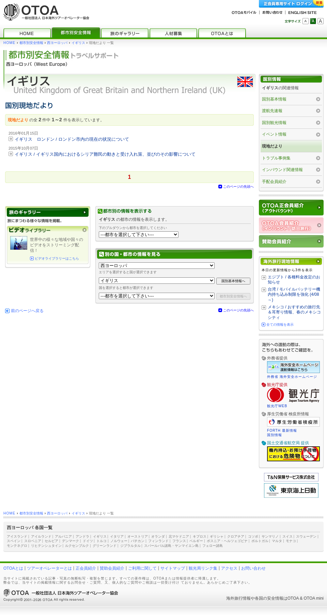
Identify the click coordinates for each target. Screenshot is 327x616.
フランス (179, 541)
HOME (9, 43)
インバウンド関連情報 (282, 169)
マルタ (277, 541)
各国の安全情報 (269, 598)
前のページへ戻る (27, 311)
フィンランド (158, 541)
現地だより (272, 146)
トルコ (101, 541)
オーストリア (137, 536)
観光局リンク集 (203, 568)
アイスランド (17, 536)
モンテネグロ (17, 546)
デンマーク (70, 541)
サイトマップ (172, 568)
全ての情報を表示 (280, 324)
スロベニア (32, 541)
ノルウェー (118, 541)
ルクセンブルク (77, 546)
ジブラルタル (130, 546)
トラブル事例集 (276, 158)
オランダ (158, 536)
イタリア (117, 536)
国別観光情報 (274, 122)
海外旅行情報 (238, 598)
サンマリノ (270, 536)
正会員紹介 (86, 568)
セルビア (51, 541)
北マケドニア (179, 536)
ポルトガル (259, 541)
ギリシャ (216, 536)
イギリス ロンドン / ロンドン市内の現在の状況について (72, 139)
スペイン (13, 541)
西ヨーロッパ (57, 43)
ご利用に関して (142, 568)
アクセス (229, 568)
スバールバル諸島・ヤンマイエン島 (171, 546)
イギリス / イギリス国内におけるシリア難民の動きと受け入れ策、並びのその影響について (105, 154)
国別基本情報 (274, 99)
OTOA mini (314, 598)
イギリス (78, 43)
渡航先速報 (272, 110)
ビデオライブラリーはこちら (57, 258)
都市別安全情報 (31, 43)
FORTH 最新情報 (282, 430)
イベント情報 (274, 134)
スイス (287, 536)
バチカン (137, 541)
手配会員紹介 (274, 181)
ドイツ (88, 541)
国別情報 (274, 435)
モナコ (291, 541)
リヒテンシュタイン (46, 546)
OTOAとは (13, 568)
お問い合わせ (253, 568)
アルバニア (63, 536)
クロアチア (235, 536)
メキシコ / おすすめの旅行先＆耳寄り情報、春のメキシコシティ (294, 312)
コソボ (253, 536)
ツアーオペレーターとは (49, 568)
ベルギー (196, 541)
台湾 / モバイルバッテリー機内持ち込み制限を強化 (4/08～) (294, 294)
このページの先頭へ (238, 186)
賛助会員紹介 (112, 568)
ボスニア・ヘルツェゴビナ (227, 541)
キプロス (199, 536)
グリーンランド (104, 546)
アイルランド (41, 536)
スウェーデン (306, 536)
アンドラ (82, 536)
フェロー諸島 (212, 546)
